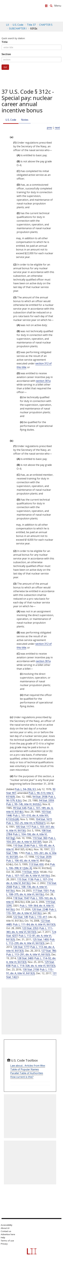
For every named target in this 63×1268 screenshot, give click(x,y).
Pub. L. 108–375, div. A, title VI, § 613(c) (30, 892)
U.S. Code (10, 119)
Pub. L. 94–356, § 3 (25, 789)
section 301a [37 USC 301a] (43, 381)
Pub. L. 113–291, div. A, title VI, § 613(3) (28, 954)
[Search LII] (51, 6)
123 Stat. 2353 (30, 928)
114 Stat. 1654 (30, 872)
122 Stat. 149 (20, 917)
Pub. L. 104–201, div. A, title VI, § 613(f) (31, 840)
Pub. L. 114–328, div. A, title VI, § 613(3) (33, 965)
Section (6, 54)
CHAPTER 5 (45, 24)
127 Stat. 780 (48, 950)
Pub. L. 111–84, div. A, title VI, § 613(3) (34, 924)
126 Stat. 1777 (21, 947)
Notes (24, 119)
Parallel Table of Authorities (26, 1073)
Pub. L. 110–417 (38, 917)
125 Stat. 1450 (41, 939)
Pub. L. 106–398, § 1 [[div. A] (30, 866)
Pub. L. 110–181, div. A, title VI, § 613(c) (31, 911)
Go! (5, 67)
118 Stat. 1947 (21, 898)
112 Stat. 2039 (43, 857)
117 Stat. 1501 (41, 890)
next (57, 127)
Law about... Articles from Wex (27, 1065)
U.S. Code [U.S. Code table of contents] (18, 24)
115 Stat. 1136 (25, 879)
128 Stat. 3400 (25, 958)
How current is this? (21, 1077)
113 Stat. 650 (36, 864)
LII (7, 24)
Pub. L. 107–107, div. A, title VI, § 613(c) (28, 875)
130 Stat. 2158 (31, 969)
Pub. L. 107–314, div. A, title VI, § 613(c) (29, 881)
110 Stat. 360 (40, 838)
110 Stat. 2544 (21, 845)
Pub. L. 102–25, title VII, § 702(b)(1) (25, 823)
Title (5, 42)
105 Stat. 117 (23, 826)
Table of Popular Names (24, 1069)
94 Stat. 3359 (46, 800)
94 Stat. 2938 (40, 796)
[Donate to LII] (46, 6)
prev (49, 127)
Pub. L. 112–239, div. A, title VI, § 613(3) (30, 941)
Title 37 (31, 24)
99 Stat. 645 (19, 808)
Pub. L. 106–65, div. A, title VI (22, 860)
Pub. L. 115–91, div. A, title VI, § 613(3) (30, 971)
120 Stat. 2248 (40, 909)
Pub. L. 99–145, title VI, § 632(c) (23, 804)
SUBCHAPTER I (18, 28)
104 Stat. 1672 (44, 819)
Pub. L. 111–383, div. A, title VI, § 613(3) (29, 930)
